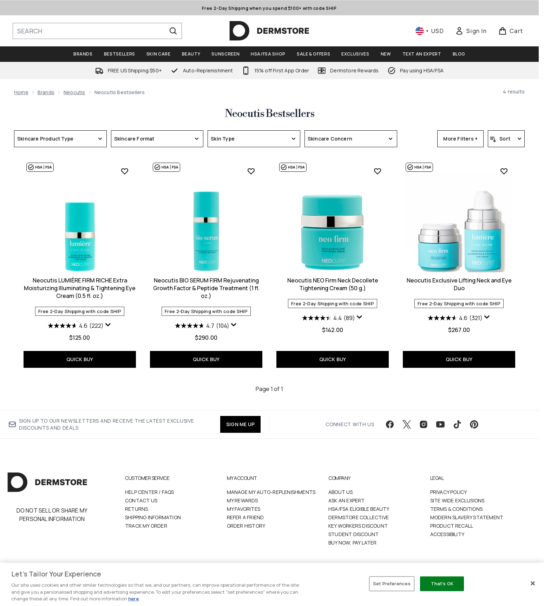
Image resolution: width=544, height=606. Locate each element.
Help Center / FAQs (149, 492)
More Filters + (460, 138)
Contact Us (141, 500)
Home (21, 92)
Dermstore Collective (358, 517)
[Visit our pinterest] (474, 424)
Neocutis (74, 92)
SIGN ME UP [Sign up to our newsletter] (240, 424)
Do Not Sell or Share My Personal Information (52, 515)
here (133, 598)
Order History (246, 525)
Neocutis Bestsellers (269, 113)
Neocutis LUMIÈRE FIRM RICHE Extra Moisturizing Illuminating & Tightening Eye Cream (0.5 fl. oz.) (80, 288)
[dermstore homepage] (269, 31)
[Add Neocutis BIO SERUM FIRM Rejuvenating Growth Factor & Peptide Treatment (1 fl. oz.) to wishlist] (251, 171)
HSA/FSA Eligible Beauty (358, 509)
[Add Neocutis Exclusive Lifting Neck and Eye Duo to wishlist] (504, 171)
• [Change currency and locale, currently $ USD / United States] (429, 31)
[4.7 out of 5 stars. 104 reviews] (202, 325)
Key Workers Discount (358, 525)
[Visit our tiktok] (457, 424)
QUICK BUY (79, 359)
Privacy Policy (448, 492)
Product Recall (451, 525)
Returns (136, 509)
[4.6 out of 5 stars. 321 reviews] (455, 318)
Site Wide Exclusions (457, 500)
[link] (471, 31)
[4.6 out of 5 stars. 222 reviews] (76, 325)
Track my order (146, 525)
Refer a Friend (245, 517)
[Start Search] (173, 31)
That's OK (442, 583)
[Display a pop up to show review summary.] (108, 325)
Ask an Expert (346, 500)
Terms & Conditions (456, 509)
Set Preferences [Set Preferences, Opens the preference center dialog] (392, 583)
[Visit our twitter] (406, 424)
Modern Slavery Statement (467, 517)
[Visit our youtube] (440, 424)
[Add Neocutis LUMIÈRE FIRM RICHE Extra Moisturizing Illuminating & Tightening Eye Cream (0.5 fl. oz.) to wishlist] (124, 171)
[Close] (532, 583)
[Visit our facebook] (389, 424)
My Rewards (242, 500)
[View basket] (510, 31)
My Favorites (243, 509)
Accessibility (447, 534)
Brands (46, 92)
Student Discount (353, 534)
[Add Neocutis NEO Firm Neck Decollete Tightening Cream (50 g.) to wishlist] (377, 171)
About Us (340, 492)
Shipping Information (153, 517)
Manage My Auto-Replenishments (271, 492)
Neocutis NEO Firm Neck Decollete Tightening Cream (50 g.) (332, 284)
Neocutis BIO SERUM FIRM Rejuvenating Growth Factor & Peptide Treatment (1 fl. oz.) (206, 288)
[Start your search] (97, 31)
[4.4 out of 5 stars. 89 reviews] (328, 318)
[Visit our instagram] (423, 424)
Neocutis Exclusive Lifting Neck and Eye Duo (459, 284)
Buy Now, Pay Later (352, 542)
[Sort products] (506, 138)
